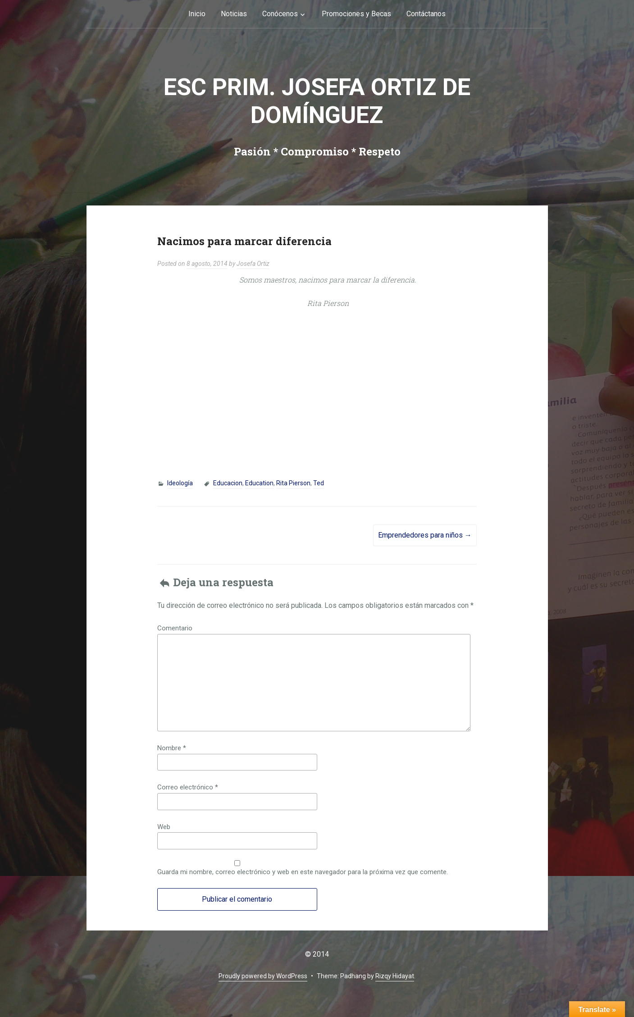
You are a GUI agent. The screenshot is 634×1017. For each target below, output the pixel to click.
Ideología (180, 483)
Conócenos (280, 13)
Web (163, 827)
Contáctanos (426, 13)
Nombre (171, 748)
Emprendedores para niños (425, 535)
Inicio (196, 13)
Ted (318, 483)
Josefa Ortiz (253, 263)
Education (259, 483)
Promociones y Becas (356, 13)
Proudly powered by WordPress (263, 976)
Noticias (234, 13)
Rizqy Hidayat (394, 976)
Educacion (227, 483)
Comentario (174, 628)
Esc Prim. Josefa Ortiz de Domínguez (317, 101)
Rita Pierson (293, 483)
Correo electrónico (187, 787)
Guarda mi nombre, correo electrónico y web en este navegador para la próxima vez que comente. (302, 872)
